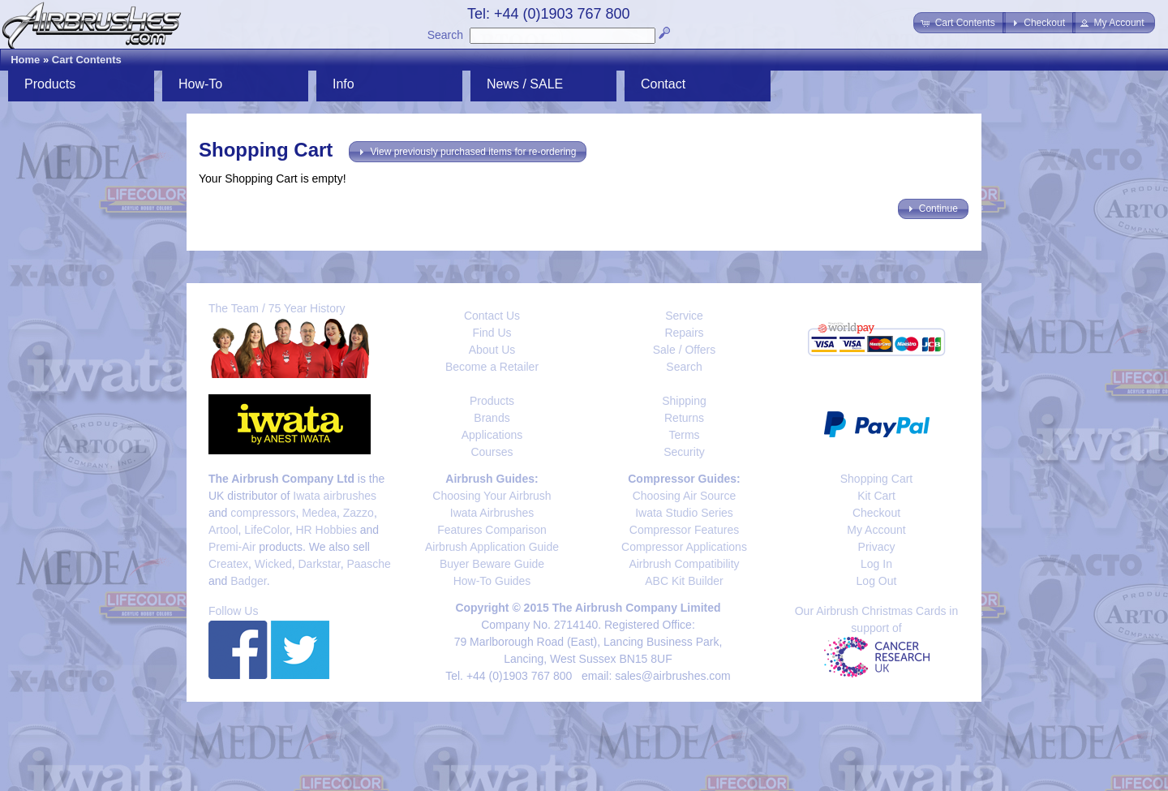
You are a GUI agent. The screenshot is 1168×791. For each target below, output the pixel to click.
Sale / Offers (684, 349)
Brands (491, 417)
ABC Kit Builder (684, 580)
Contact (663, 84)
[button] (959, 22)
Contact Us (492, 315)
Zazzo (358, 512)
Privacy (876, 546)
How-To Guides (492, 580)
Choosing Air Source (684, 495)
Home (25, 60)
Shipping (684, 400)
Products (49, 84)
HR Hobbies (325, 529)
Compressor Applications (684, 546)
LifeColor (266, 529)
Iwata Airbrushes (492, 512)
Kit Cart (876, 495)
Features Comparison (492, 529)
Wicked (273, 563)
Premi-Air (232, 546)
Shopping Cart (876, 478)
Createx (228, 563)
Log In (876, 563)
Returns (684, 417)
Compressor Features (684, 529)
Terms (683, 434)
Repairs (683, 332)
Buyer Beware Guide (492, 563)
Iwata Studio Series (684, 512)
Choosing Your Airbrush (491, 495)
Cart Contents (87, 60)
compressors (262, 512)
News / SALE (525, 84)
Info (343, 84)
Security (684, 451)
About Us (492, 349)
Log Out (877, 580)
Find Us (491, 332)
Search (445, 34)
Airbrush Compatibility (684, 563)
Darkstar (319, 563)
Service (684, 315)
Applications (492, 434)
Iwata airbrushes (334, 495)
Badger (248, 580)
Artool (223, 529)
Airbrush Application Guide (492, 546)
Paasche (368, 563)
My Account (876, 529)
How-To (200, 84)
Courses (491, 451)
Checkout (876, 512)
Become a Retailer (492, 366)
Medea (319, 512)
